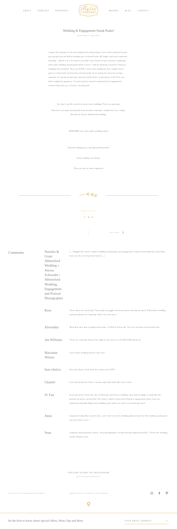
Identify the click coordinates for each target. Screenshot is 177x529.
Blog (128, 11)
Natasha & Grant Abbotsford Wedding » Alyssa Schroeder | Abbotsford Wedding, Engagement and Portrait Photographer (53, 275)
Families (43, 11)
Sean (47, 432)
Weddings (61, 11)
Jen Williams (53, 340)
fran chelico (52, 369)
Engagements (83, 35)
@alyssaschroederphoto (88, 476)
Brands (114, 11)
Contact (143, 11)
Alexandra (51, 327)
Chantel (49, 382)
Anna (48, 416)
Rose (47, 310)
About (27, 11)
